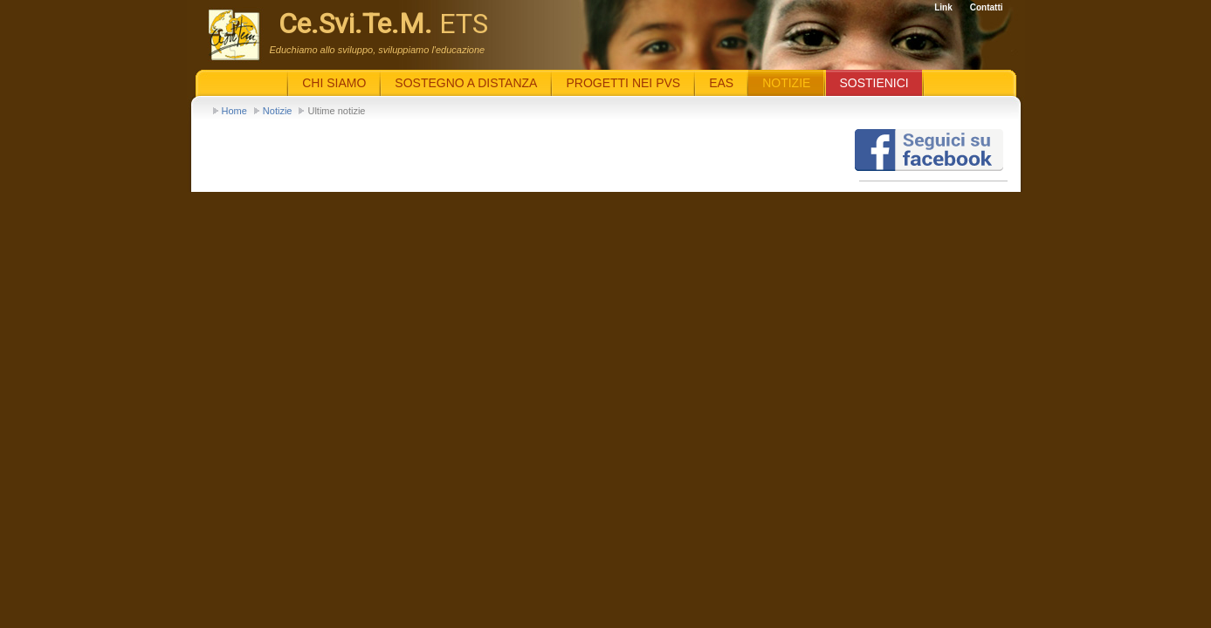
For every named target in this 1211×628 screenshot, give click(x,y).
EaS (721, 83)
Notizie (277, 111)
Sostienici (873, 83)
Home (234, 111)
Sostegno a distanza (466, 83)
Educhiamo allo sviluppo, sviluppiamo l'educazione (377, 49)
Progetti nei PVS (623, 83)
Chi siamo (334, 83)
